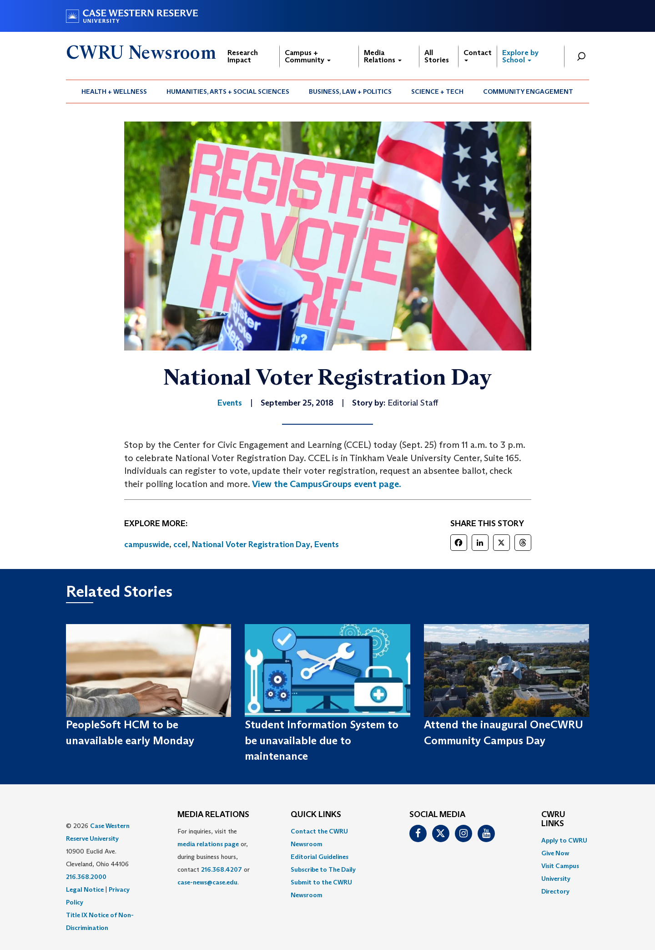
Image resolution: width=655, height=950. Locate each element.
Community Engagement (528, 91)
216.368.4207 (221, 869)
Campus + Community (308, 56)
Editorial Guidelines (319, 857)
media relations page (208, 844)
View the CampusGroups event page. (326, 483)
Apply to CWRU (564, 840)
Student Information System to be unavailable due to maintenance (321, 740)
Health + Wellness (114, 91)
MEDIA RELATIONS (213, 814)
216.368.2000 (86, 877)
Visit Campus (560, 866)
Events (326, 544)
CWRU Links (553, 819)
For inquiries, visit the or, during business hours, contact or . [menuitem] (213, 856)
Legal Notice (85, 889)
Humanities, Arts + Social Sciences (227, 91)
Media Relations (383, 56)
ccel (180, 544)
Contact (478, 54)
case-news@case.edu (207, 882)
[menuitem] (114, 91)
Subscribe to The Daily (323, 869)
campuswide (146, 544)
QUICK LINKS (316, 814)
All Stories (436, 56)
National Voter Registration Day (251, 544)
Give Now (555, 853)
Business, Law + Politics (350, 91)
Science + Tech (437, 91)
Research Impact (242, 56)
